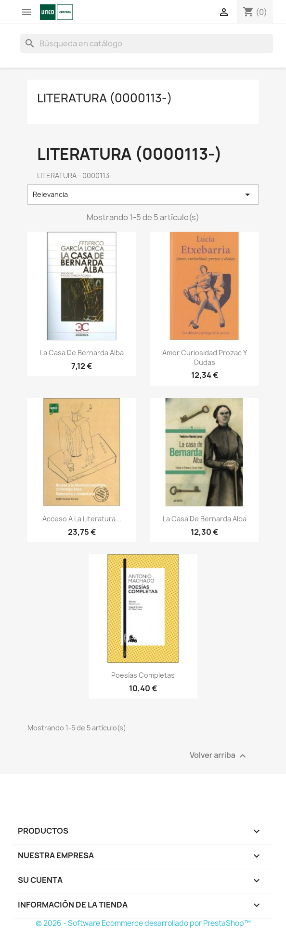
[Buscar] (146, 43)
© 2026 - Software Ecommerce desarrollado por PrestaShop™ (143, 923)
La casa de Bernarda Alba (82, 352)
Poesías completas (143, 675)
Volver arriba (219, 756)
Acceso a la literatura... (81, 518)
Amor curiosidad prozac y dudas (204, 357)
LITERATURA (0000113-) (104, 98)
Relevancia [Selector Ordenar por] (143, 194)
